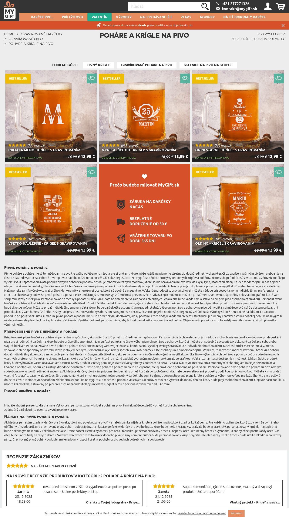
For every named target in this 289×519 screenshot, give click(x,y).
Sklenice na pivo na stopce (208, 65)
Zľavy (186, 17)
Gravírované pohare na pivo (146, 65)
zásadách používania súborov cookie (202, 513)
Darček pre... (42, 17)
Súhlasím (236, 513)
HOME (9, 34)
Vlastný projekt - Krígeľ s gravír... (255, 502)
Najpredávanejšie (156, 17)
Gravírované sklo (26, 39)
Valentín (99, 17)
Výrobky (124, 17)
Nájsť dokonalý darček (244, 17)
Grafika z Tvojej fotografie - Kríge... (113, 502)
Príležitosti (72, 17)
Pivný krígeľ (98, 65)
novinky (207, 17)
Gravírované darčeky (42, 34)
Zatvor (283, 25)
